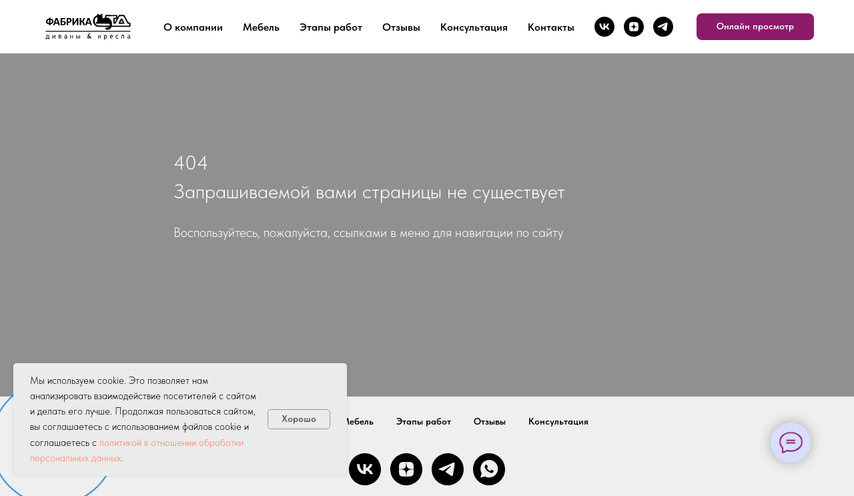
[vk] (604, 27)
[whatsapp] (489, 469)
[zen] (634, 27)
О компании (193, 27)
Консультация (474, 27)
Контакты (551, 27)
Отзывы (401, 27)
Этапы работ (331, 27)
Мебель (261, 27)
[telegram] (663, 27)
